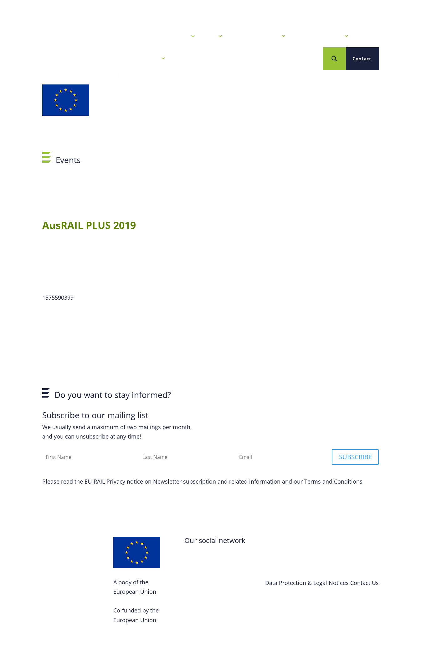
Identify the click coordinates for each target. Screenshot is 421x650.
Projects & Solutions (322, 36)
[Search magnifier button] (334, 58)
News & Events (174, 36)
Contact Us (364, 583)
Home (138, 36)
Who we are (148, 58)
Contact (361, 58)
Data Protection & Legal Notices (307, 583)
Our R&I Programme (259, 36)
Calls (214, 36)
